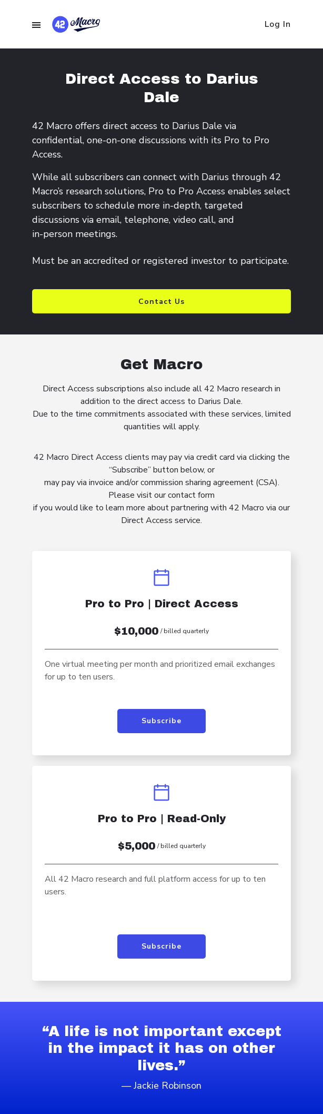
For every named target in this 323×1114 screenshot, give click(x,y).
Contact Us (161, 302)
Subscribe (161, 721)
